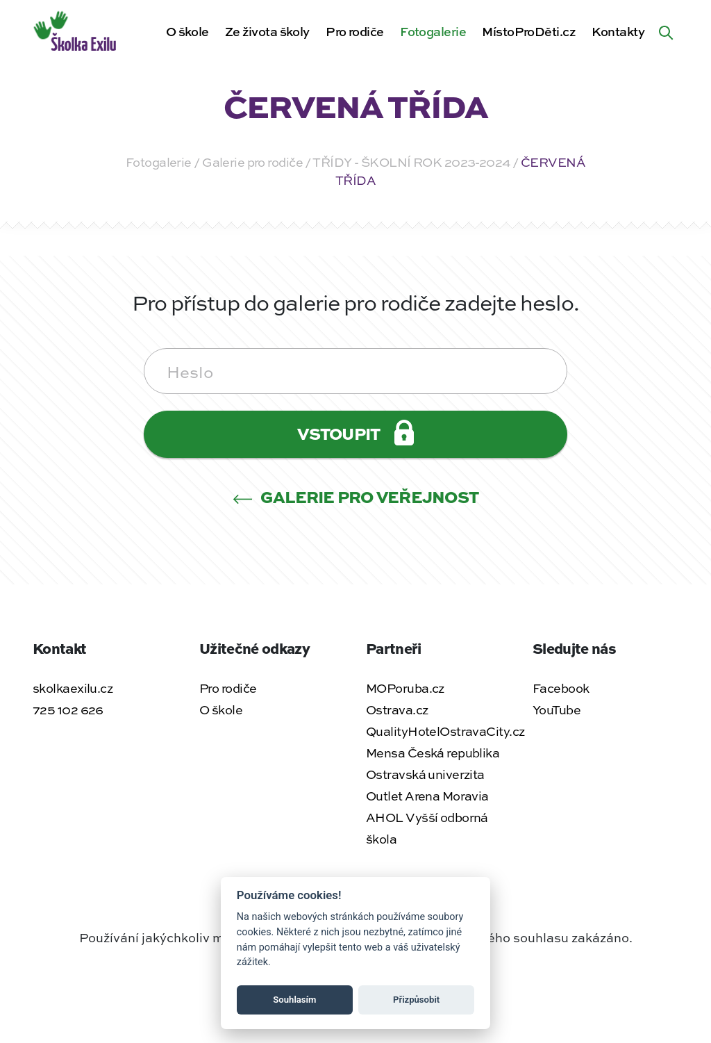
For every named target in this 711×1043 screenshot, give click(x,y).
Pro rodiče (354, 31)
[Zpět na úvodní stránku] (76, 29)
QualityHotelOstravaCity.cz (445, 731)
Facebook (561, 688)
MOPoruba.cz (405, 688)
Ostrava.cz (397, 709)
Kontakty (618, 31)
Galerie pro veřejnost (356, 496)
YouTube (556, 709)
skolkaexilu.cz (72, 688)
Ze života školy (267, 31)
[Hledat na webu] (665, 31)
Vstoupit (355, 432)
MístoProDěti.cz (529, 31)
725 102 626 (68, 709)
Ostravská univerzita (425, 774)
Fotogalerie (433, 31)
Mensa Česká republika (432, 753)
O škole (187, 31)
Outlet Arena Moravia (427, 796)
